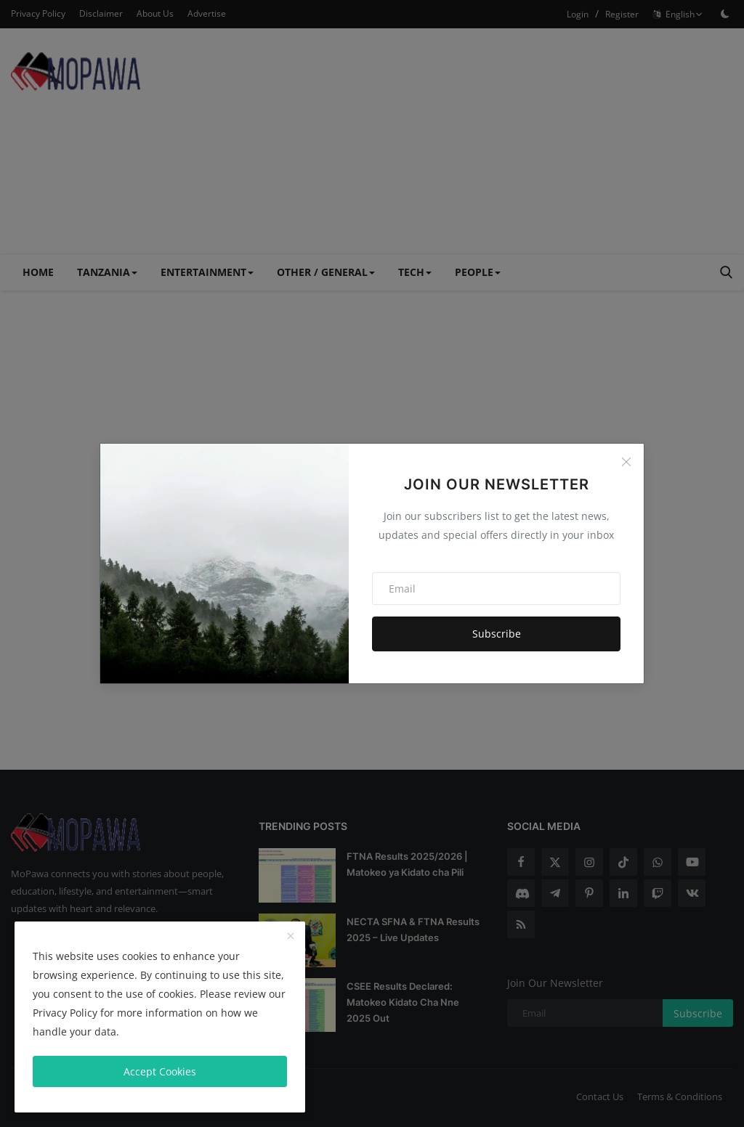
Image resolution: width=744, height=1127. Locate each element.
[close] (290, 937)
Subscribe (496, 633)
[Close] (626, 461)
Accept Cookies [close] (160, 1071)
